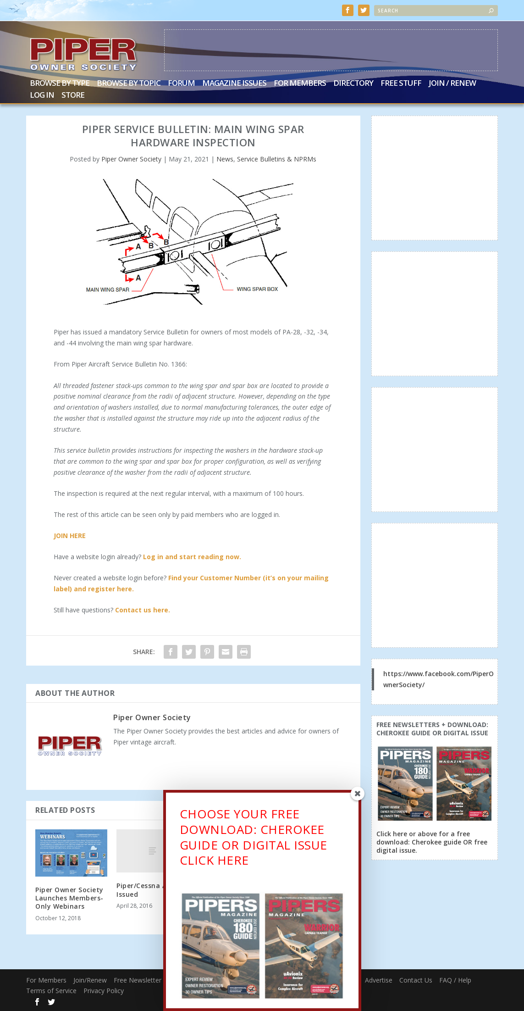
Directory (353, 83)
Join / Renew (452, 83)
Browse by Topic (128, 83)
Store (72, 95)
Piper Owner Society (131, 159)
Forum (181, 83)
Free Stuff (401, 83)
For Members (300, 83)
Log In (42, 95)
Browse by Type (59, 83)
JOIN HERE (70, 535)
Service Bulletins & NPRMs (276, 159)
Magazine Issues (234, 83)
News (224, 159)
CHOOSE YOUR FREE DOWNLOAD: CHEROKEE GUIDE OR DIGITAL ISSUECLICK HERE (253, 839)
